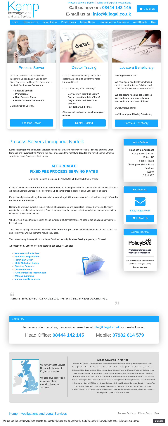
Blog (156, 413)
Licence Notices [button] (87, 22)
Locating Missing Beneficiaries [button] (114, 22)
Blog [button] (153, 22)
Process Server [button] (31, 122)
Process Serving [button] (30, 22)
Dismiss (159, 421)
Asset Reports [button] (140, 22)
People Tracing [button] (68, 22)
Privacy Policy (145, 413)
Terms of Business (127, 413)
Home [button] (15, 22)
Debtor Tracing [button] (50, 22)
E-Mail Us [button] (147, 8)
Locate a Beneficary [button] (136, 123)
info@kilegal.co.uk (112, 14)
